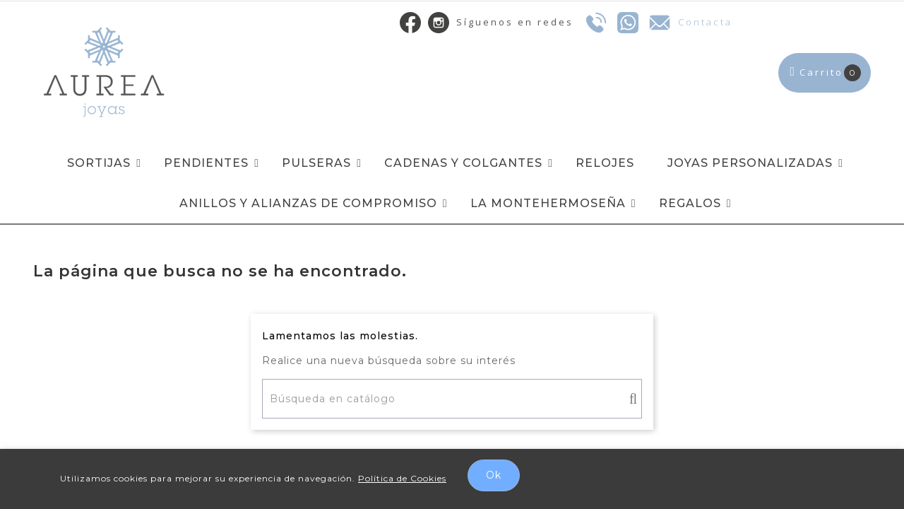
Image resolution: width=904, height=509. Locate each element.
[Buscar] (452, 399)
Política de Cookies (402, 478)
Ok (493, 475)
